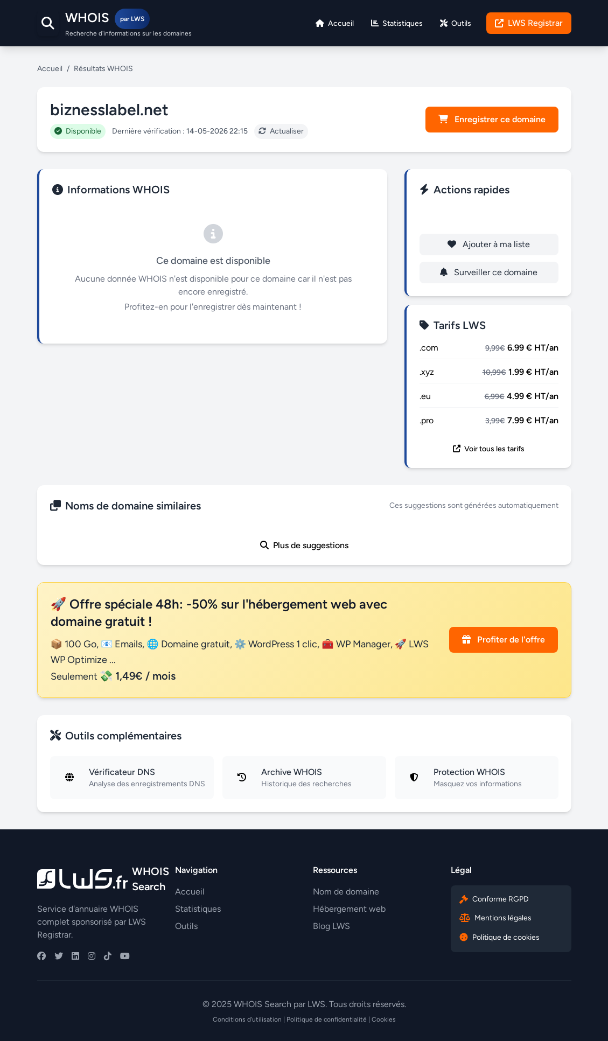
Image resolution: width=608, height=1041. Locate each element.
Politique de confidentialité (326, 1019)
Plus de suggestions (304, 545)
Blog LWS (331, 926)
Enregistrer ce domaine (492, 119)
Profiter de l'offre (503, 639)
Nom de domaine (346, 891)
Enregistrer (489, 216)
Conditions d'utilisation (247, 1019)
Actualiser (281, 131)
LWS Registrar (529, 23)
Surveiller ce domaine (488, 272)
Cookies (384, 1019)
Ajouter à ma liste (489, 244)
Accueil (49, 68)
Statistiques (198, 909)
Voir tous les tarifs (489, 448)
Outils (186, 926)
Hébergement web (349, 909)
